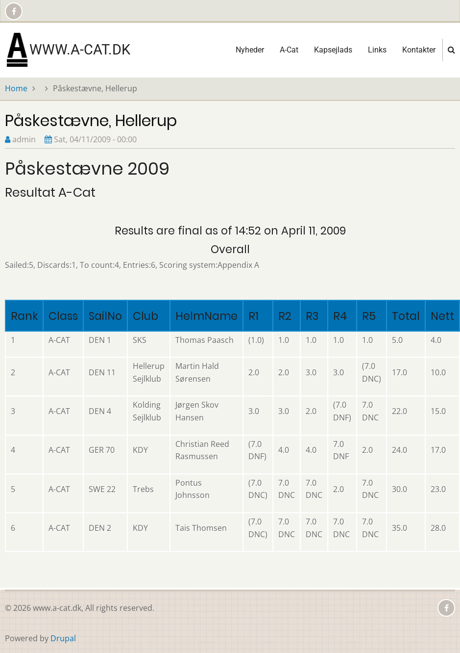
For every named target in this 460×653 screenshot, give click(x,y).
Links (377, 49)
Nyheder (250, 49)
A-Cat (289, 49)
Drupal (63, 638)
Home (16, 88)
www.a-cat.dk (79, 49)
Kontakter (419, 49)
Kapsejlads (333, 49)
